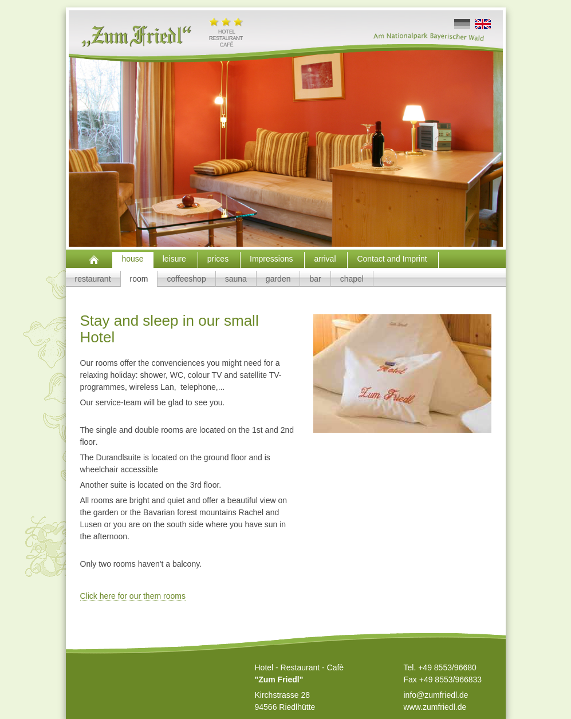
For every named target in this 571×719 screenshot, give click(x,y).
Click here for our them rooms (133, 596)
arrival (326, 258)
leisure (175, 258)
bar (315, 278)
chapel (352, 278)
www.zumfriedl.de (435, 707)
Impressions (272, 258)
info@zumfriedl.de (436, 695)
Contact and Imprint (393, 258)
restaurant (93, 278)
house (133, 258)
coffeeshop (186, 278)
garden (278, 278)
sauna (236, 278)
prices (219, 258)
